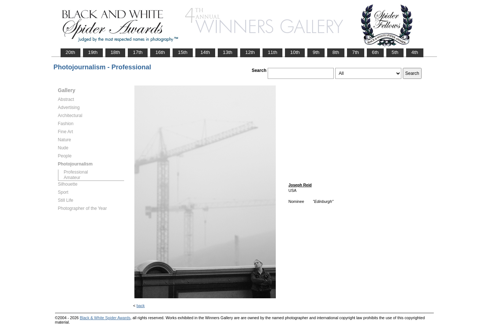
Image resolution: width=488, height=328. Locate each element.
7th (355, 52)
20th (70, 52)
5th (394, 52)
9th (315, 52)
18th (115, 52)
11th (272, 52)
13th (227, 52)
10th (295, 52)
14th (205, 52)
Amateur (72, 177)
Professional (76, 172)
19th (93, 52)
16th (160, 52)
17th (138, 52)
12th (250, 52)
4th (414, 52)
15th (182, 52)
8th (335, 52)
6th (375, 52)
